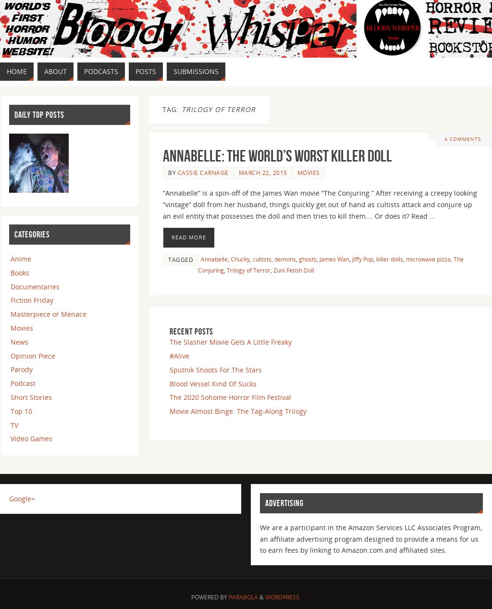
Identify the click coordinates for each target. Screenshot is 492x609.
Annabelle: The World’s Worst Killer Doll (277, 156)
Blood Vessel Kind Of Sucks (213, 383)
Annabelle (214, 259)
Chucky (240, 259)
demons (285, 259)
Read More (189, 237)
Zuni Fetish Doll (293, 270)
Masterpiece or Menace (48, 314)
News (19, 342)
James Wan (334, 259)
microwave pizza (428, 259)
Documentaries (35, 286)
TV (14, 425)
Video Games (31, 438)
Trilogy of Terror (249, 270)
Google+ (22, 498)
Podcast (23, 383)
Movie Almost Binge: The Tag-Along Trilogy (238, 411)
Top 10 (21, 411)
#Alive (179, 355)
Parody (22, 369)
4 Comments (462, 139)
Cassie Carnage (203, 172)
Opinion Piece (33, 355)
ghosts (308, 259)
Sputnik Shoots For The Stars (216, 369)
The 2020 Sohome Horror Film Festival (230, 397)
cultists (262, 259)
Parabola (243, 597)
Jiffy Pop (362, 259)
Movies (308, 172)
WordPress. (283, 597)
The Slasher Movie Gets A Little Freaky (231, 342)
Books (20, 272)
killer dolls (389, 259)
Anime (21, 258)
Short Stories (31, 397)
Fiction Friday (32, 300)
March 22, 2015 (263, 172)
